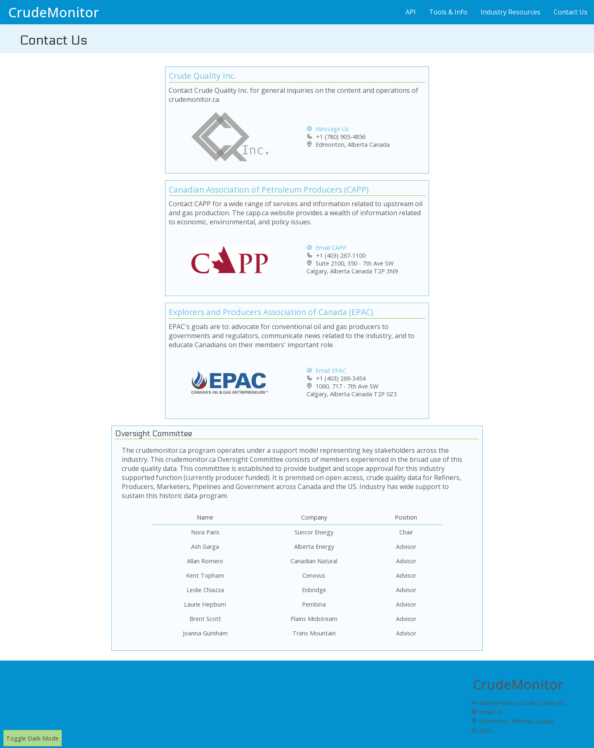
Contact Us (570, 11)
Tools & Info (448, 11)
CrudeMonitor (53, 12)
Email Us (486, 712)
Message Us (327, 129)
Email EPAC (326, 370)
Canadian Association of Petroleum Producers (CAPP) (268, 189)
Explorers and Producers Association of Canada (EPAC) (271, 312)
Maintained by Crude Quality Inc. (519, 703)
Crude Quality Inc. (202, 75)
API (410, 11)
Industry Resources (510, 11)
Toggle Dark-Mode (32, 738)
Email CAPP (326, 248)
